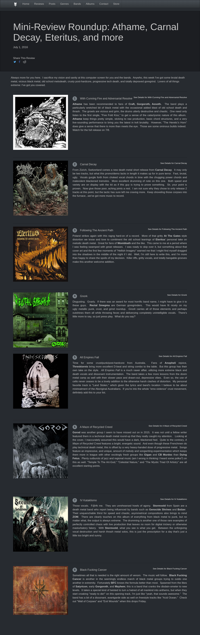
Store (116, 3)
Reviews (39, 3)
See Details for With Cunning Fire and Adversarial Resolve (160, 97)
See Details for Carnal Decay (173, 163)
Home (25, 3)
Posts (52, 3)
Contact (103, 3)
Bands (77, 3)
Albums (90, 3)
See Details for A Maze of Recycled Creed (168, 426)
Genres (64, 3)
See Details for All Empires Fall (173, 356)
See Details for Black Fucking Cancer (170, 568)
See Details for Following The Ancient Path (167, 229)
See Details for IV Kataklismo (173, 499)
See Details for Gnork (177, 295)
